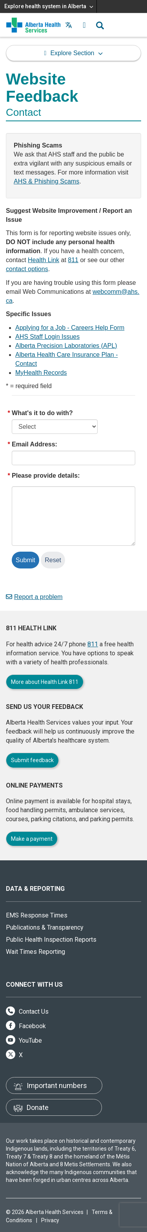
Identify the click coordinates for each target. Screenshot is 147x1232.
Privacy (50, 1220)
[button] (84, 25)
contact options (27, 269)
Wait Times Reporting (35, 951)
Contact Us (27, 1011)
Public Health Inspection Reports (51, 939)
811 (73, 260)
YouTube (24, 1040)
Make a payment (32, 839)
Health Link (43, 260)
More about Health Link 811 (44, 682)
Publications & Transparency (44, 927)
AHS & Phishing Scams (46, 181)
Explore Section (72, 53)
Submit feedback (32, 760)
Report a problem (34, 597)
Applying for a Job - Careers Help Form (69, 327)
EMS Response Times (36, 915)
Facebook (26, 1026)
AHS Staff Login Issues (47, 336)
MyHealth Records (41, 372)
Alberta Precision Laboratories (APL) (66, 345)
